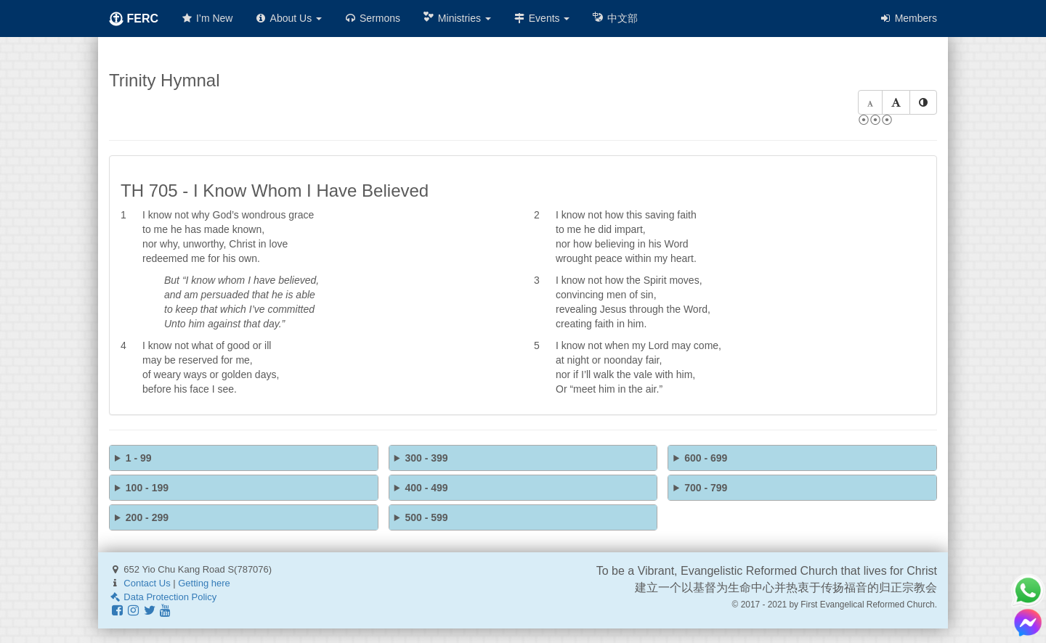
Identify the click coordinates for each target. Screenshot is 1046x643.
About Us (288, 18)
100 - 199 (147, 487)
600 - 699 (705, 458)
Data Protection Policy (162, 596)
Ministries (456, 18)
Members (908, 18)
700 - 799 (705, 487)
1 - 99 (139, 458)
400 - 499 (426, 487)
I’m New (206, 18)
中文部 (614, 18)
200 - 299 (147, 517)
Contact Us (146, 583)
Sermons (372, 18)
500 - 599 (426, 517)
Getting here (204, 583)
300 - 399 (426, 458)
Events (541, 18)
